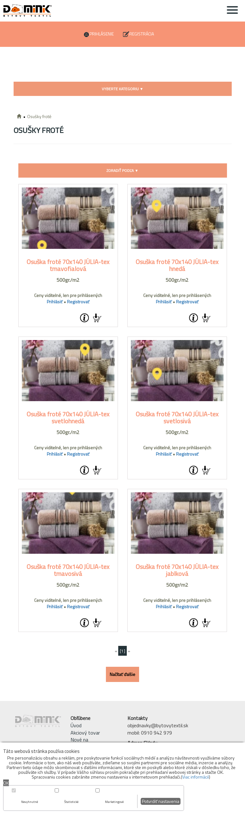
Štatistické (71, 801)
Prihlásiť (55, 301)
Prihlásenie (101, 33)
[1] (122, 650)
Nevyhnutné (29, 801)
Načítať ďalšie (122, 674)
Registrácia (141, 33)
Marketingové (114, 801)
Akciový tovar (85, 732)
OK (6, 782)
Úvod (76, 725)
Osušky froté (39, 116)
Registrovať (78, 301)
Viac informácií (195, 776)
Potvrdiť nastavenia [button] (160, 801)
